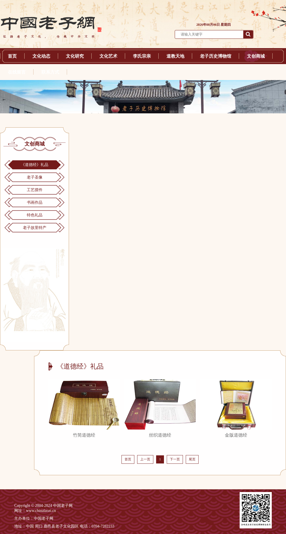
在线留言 (17, 72)
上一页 (145, 459)
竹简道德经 (84, 435)
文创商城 (256, 56)
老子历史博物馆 (215, 56)
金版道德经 (236, 435)
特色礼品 (34, 215)
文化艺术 (108, 56)
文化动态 (41, 56)
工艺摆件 (34, 190)
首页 (12, 56)
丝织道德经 (160, 435)
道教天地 (175, 56)
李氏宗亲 (142, 56)
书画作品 (34, 202)
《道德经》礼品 (34, 165)
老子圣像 (34, 177)
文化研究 (75, 56)
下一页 (175, 459)
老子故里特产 (34, 228)
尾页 (192, 459)
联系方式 (50, 72)
